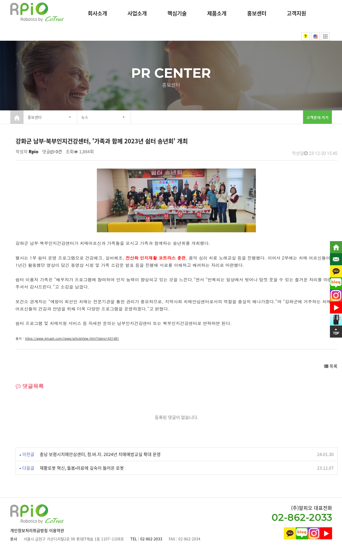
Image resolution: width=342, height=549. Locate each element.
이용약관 (56, 530)
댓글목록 (30, 386)
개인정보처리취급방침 (29, 530)
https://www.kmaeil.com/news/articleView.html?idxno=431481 (72, 338)
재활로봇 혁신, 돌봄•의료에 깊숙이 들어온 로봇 (82, 468)
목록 (330, 366)
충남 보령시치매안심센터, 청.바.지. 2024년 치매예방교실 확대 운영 (100, 454)
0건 (56, 151)
